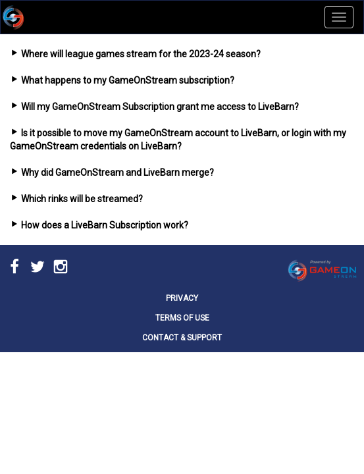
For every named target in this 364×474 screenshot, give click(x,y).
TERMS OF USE (182, 318)
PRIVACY (182, 298)
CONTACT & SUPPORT (182, 337)
